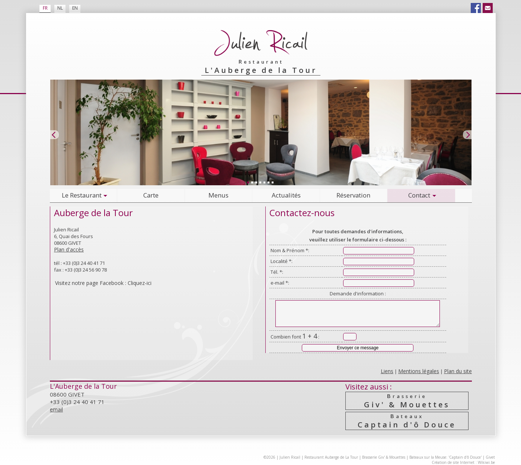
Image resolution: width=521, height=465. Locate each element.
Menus (218, 195)
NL (60, 8)
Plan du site (458, 371)
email (56, 409)
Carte (151, 195)
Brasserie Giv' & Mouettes (383, 457)
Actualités (286, 195)
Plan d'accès (69, 249)
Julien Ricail (289, 457)
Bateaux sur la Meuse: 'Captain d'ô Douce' (445, 457)
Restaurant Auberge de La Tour (331, 457)
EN (75, 8)
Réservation (353, 195)
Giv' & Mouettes (406, 401)
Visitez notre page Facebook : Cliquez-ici (103, 282)
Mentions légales (418, 371)
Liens (387, 371)
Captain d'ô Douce (406, 421)
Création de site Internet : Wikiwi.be (463, 462)
